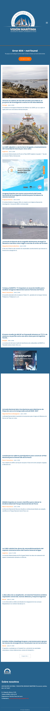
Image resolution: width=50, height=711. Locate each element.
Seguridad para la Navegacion (11, 413)
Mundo (4, 599)
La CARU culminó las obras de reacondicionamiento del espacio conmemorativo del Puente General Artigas (22, 549)
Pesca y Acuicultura (7, 292)
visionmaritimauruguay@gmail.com (19, 698)
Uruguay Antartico (7, 199)
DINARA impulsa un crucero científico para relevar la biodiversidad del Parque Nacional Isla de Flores (21, 503)
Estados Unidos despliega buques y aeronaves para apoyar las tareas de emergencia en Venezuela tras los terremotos (24, 642)
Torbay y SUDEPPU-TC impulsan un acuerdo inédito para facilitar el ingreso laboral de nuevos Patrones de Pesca (23, 289)
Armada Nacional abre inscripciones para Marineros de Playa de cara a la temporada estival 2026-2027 (23, 410)
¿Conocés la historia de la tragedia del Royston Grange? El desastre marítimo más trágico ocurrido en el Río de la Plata (24, 242)
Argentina (5, 151)
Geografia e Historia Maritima (10, 246)
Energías (4, 340)
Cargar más (25, 656)
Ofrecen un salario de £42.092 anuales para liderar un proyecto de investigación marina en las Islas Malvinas (22, 101)
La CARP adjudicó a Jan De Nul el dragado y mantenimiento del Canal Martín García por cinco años (24, 148)
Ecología (4, 105)
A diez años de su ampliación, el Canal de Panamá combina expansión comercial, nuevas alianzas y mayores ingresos (24, 596)
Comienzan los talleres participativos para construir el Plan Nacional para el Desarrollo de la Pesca (24, 456)
